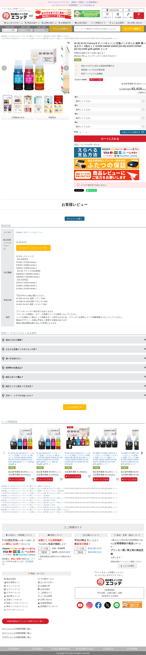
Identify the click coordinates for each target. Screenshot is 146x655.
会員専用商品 (45, 603)
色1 (77, 97)
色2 (77, 105)
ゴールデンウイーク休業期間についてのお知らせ (73, 5)
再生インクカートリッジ (16, 606)
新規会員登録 (112, 10)
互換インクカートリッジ (16, 603)
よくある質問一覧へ (74, 407)
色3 (77, 114)
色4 (77, 122)
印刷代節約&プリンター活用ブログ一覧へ (25, 621)
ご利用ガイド (98, 23)
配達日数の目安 (95, 548)
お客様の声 (64, 23)
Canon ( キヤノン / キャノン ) (29, 232)
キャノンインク (12, 586)
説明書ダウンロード (48, 606)
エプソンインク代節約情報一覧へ (16, 633)
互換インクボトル (63, 36)
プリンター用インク (29, 36)
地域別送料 (64, 552)
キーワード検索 (132, 29)
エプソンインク (12, 589)
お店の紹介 (81, 23)
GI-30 (53, 36)
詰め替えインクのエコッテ (10, 36)
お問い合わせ (135, 23)
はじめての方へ (46, 582)
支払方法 (25, 544)
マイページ (133, 10)
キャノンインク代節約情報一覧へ (16, 628)
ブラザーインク (12, 593)
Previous (4, 68)
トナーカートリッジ (14, 610)
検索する (60, 29)
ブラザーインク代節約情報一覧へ (16, 637)
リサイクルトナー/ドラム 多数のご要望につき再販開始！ (73, 2)
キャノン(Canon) (44, 36)
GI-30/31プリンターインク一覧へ (33, 248)
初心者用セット (12, 582)
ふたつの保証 (127, 566)
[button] (4, 453)
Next (66, 68)
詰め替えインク (12, 596)
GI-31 (53, 505)
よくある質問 (116, 23)
